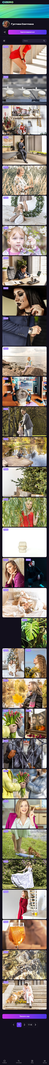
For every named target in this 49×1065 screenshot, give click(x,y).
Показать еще (24, 1016)
